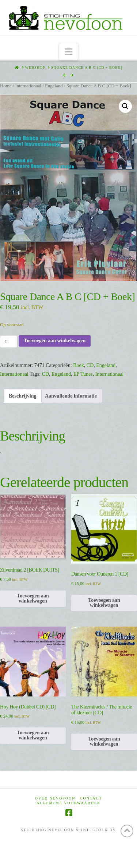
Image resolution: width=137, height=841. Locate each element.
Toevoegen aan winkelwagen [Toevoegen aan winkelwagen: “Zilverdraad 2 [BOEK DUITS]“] (33, 598)
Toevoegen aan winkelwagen (54, 340)
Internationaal (28, 85)
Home (5, 85)
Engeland (54, 85)
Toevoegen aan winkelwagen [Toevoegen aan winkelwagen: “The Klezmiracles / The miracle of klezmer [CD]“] (104, 741)
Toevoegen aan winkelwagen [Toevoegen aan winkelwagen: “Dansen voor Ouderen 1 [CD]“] (104, 602)
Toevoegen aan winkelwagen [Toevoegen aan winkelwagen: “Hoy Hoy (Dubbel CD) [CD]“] (33, 735)
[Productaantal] (8, 341)
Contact (91, 798)
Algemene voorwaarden (68, 803)
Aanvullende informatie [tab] (71, 396)
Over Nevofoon (55, 798)
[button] (68, 51)
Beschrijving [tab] (22, 396)
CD (90, 365)
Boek (78, 365)
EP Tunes (83, 374)
